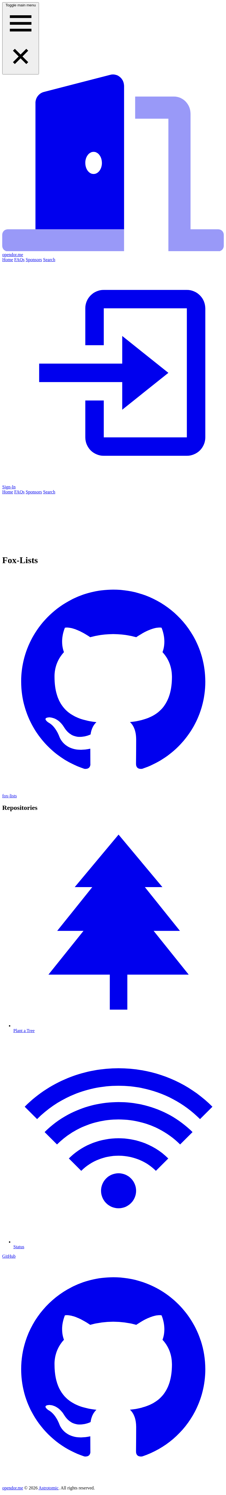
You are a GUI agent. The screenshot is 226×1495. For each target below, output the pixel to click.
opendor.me (12, 1488)
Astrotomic (48, 1488)
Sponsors (34, 259)
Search (49, 259)
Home (7, 259)
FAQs (19, 259)
